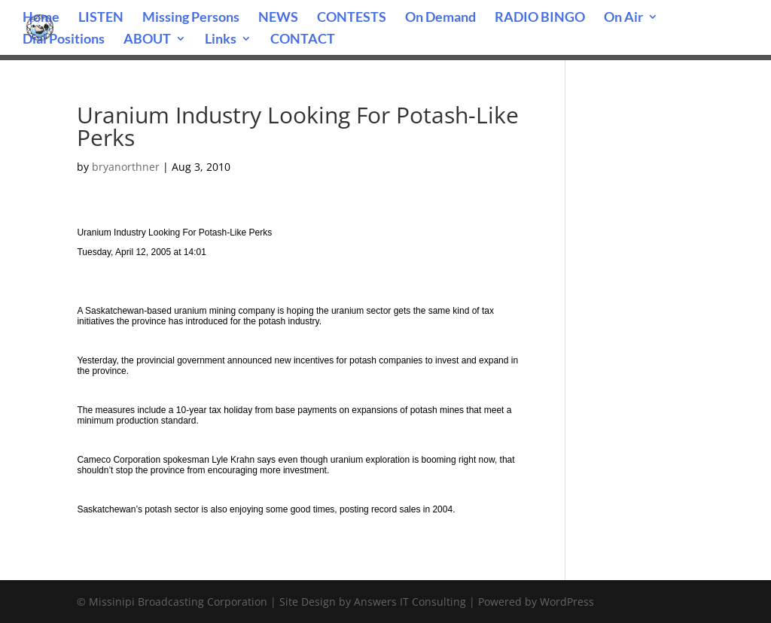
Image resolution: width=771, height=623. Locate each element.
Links (220, 40)
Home (41, 18)
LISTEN (100, 18)
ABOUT (147, 40)
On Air (623, 18)
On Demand (440, 18)
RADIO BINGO (540, 18)
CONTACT (302, 40)
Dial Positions (64, 40)
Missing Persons (190, 18)
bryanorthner (126, 167)
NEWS (278, 18)
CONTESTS (351, 18)
